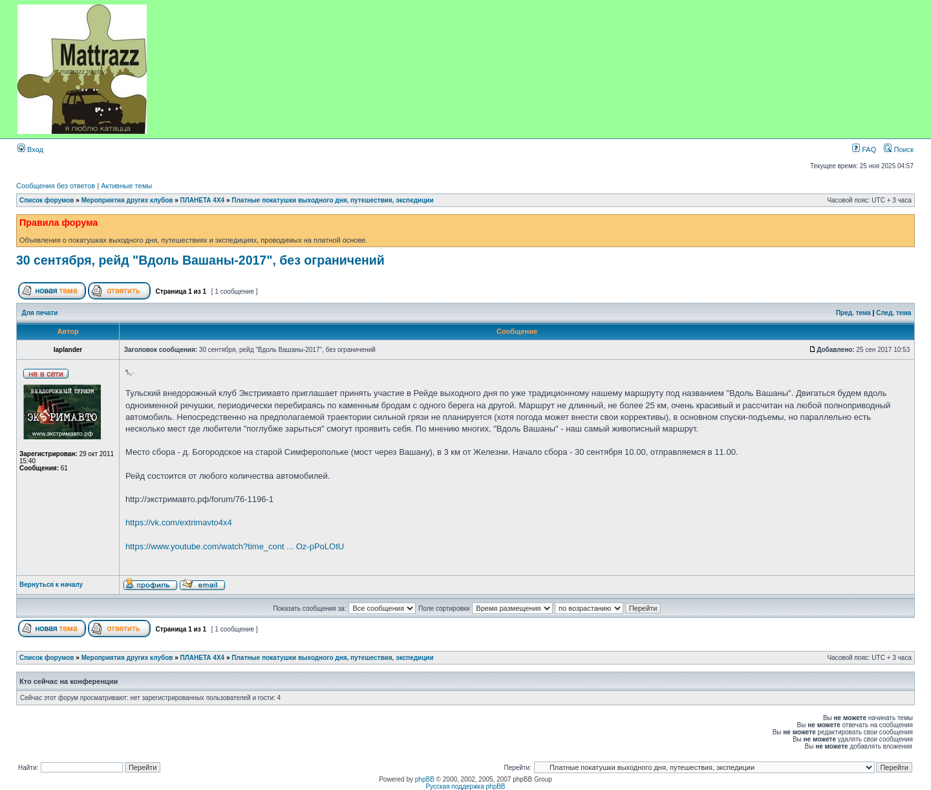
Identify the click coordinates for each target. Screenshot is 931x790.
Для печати (40, 312)
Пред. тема (853, 312)
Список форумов (46, 200)
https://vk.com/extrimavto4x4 (178, 522)
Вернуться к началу (51, 584)
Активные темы (126, 186)
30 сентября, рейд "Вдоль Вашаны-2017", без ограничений (200, 260)
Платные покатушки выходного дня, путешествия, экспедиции (332, 200)
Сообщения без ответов (55, 186)
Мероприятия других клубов (127, 200)
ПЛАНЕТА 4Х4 (202, 200)
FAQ (864, 149)
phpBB (424, 779)
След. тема (893, 312)
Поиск (899, 149)
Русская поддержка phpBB (465, 786)
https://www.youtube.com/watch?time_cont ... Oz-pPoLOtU (234, 546)
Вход (30, 149)
